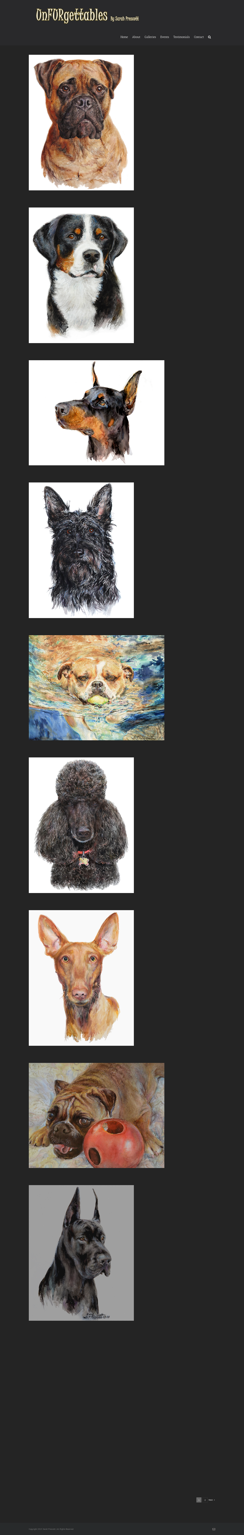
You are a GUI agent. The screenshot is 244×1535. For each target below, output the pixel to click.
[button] (209, 36)
